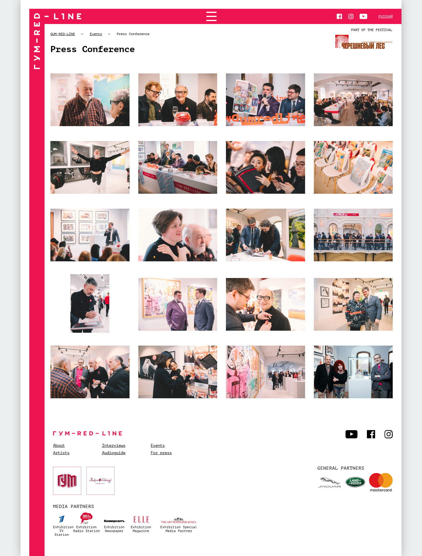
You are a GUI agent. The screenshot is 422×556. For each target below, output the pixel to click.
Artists (61, 453)
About (59, 446)
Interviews (113, 446)
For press (161, 453)
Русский (385, 16)
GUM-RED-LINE (62, 34)
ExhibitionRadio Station (86, 521)
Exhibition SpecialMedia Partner (179, 521)
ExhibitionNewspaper (114, 521)
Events (96, 34)
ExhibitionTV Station (62, 523)
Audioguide (113, 453)
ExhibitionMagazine (141, 521)
